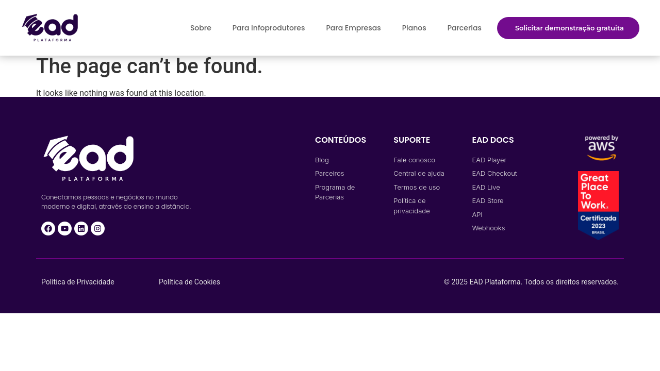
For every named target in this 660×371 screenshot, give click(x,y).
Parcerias (465, 28)
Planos (414, 28)
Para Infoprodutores (269, 28)
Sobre (200, 28)
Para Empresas (353, 28)
